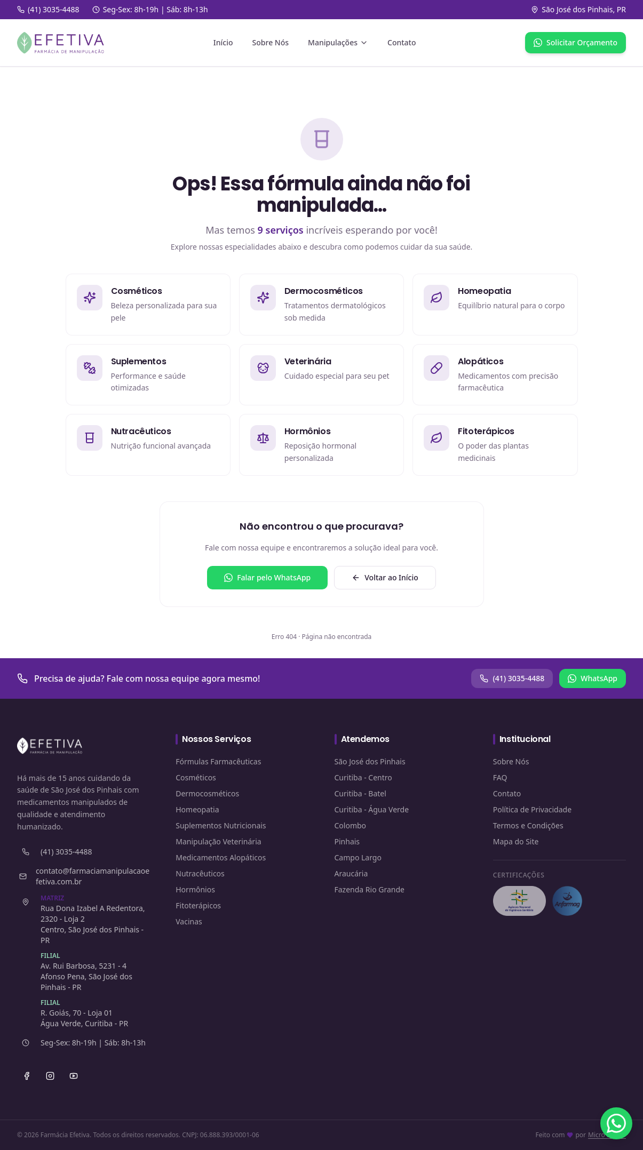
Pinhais (347, 841)
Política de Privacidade (532, 809)
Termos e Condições (528, 825)
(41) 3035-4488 (512, 678)
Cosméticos (196, 777)
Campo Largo (358, 857)
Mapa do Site (516, 841)
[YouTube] (73, 1075)
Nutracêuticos (200, 873)
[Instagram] (50, 1075)
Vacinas (189, 921)
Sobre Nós (270, 42)
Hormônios (195, 889)
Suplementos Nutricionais (221, 825)
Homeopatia (197, 809)
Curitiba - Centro (363, 777)
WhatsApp (592, 678)
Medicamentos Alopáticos (221, 857)
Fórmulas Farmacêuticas (218, 761)
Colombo (351, 825)
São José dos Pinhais (370, 761)
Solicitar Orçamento (575, 42)
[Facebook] (26, 1075)
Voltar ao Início (385, 577)
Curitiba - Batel (360, 793)
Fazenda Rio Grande (370, 889)
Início (223, 42)
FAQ (500, 777)
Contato (401, 42)
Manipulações (338, 42)
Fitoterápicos (198, 905)
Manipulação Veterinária (218, 841)
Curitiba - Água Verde (372, 809)
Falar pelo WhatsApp (267, 577)
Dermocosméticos (207, 793)
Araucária (351, 873)
